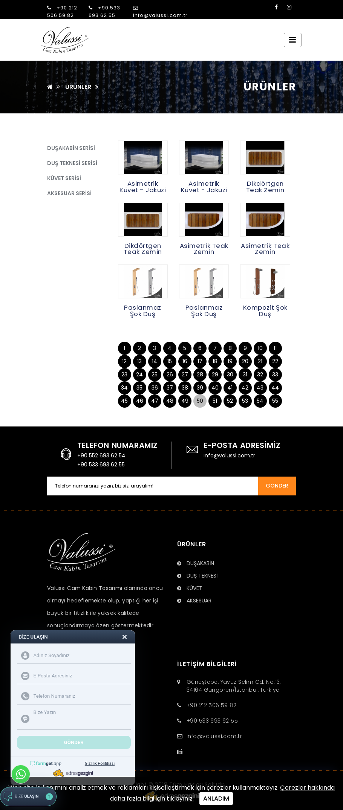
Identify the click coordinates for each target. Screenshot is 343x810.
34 (124, 387)
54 (260, 401)
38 (185, 387)
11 (275, 348)
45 (124, 401)
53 (245, 401)
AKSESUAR (194, 600)
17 (200, 361)
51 (215, 401)
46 (139, 401)
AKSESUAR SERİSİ (69, 193)
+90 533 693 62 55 (104, 11)
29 (215, 374)
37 (170, 387)
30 (230, 374)
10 (260, 348)
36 (155, 387)
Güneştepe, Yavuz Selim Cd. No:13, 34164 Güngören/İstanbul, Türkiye (234, 686)
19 (230, 361)
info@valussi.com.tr (160, 12)
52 (230, 401)
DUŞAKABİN (195, 563)
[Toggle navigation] (293, 40)
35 (139, 387)
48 (169, 401)
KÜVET (189, 588)
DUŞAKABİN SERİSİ (71, 148)
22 (275, 361)
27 (185, 374)
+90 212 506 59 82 (62, 11)
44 (275, 387)
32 (260, 374)
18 (215, 361)
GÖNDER (277, 485)
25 (155, 374)
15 (169, 361)
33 (275, 374)
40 (215, 387)
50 (200, 401)
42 (245, 387)
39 (200, 387)
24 (139, 374)
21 (260, 361)
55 (275, 401)
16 (184, 361)
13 (139, 361)
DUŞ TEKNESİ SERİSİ (72, 163)
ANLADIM (216, 798)
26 (170, 374)
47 (154, 401)
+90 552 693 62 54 (101, 455)
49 (184, 401)
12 (124, 361)
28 (200, 374)
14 (154, 361)
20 (245, 361)
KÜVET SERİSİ (64, 178)
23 (124, 374)
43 (260, 387)
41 (230, 387)
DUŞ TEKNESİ (197, 575)
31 (245, 374)
